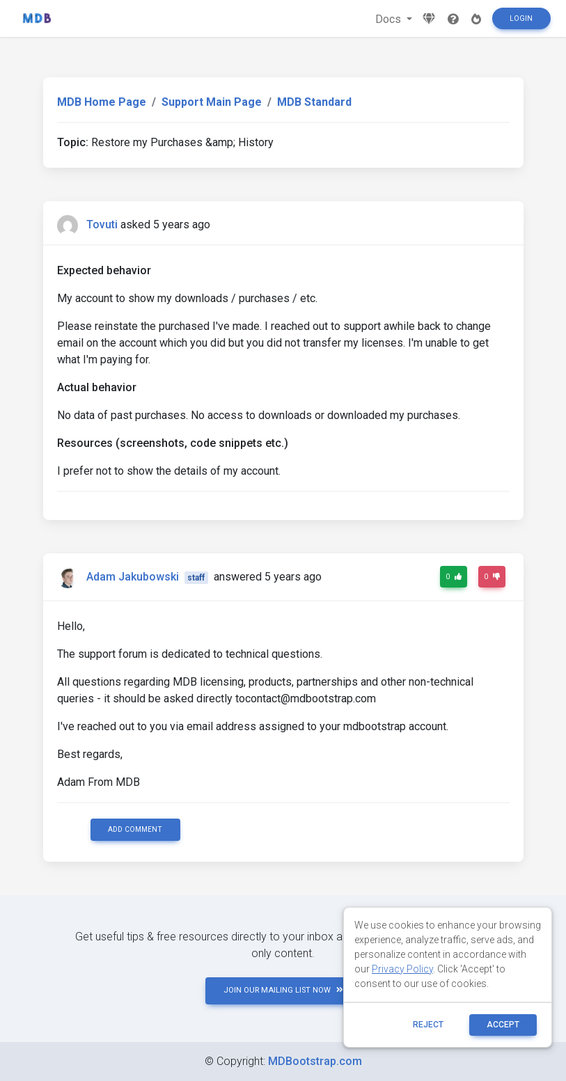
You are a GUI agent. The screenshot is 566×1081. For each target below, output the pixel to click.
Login (521, 18)
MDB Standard (314, 102)
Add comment (135, 829)
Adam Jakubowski (132, 576)
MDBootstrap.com (315, 1061)
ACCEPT (503, 1024)
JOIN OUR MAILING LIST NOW (283, 990)
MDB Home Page (101, 102)
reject (428, 1024)
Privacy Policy (402, 969)
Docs (389, 19)
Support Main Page (212, 102)
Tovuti (102, 224)
